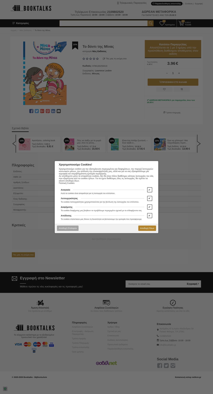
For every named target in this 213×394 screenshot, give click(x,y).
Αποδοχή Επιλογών (68, 228)
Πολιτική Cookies (67, 183)
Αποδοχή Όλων (147, 228)
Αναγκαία (65, 190)
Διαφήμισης (66, 207)
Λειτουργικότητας (69, 198)
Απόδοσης (66, 215)
